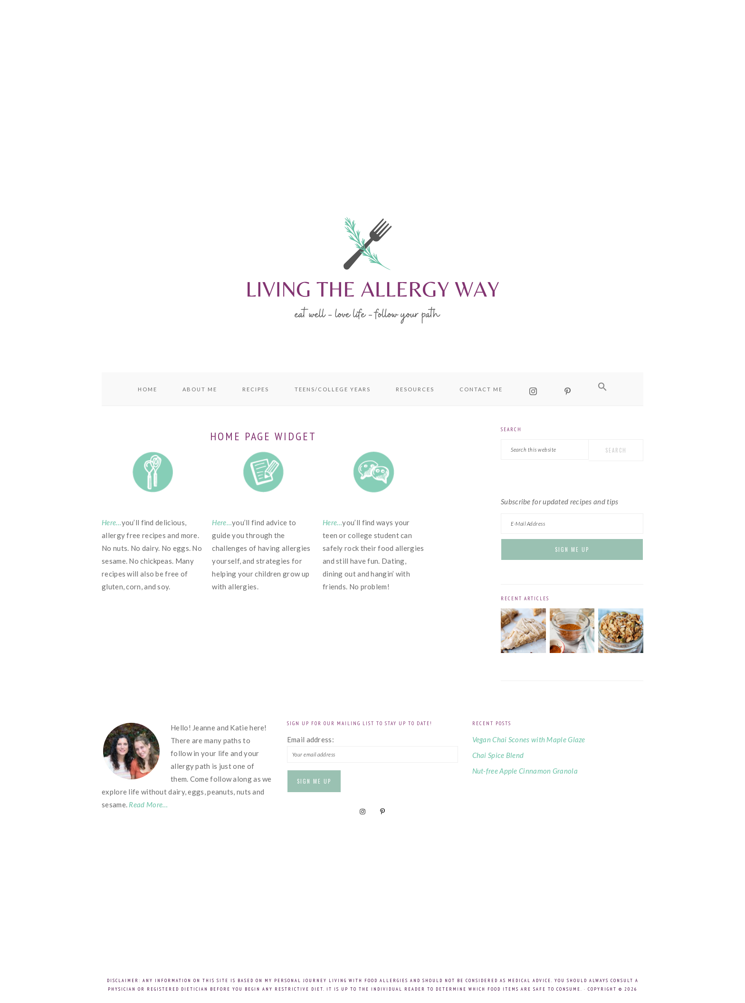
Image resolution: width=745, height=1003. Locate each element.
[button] (602, 386)
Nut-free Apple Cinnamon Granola (525, 770)
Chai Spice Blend (498, 755)
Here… (112, 522)
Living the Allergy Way (372, 268)
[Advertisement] (372, 85)
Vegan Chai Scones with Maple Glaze (528, 739)
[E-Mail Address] (572, 523)
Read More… (148, 804)
